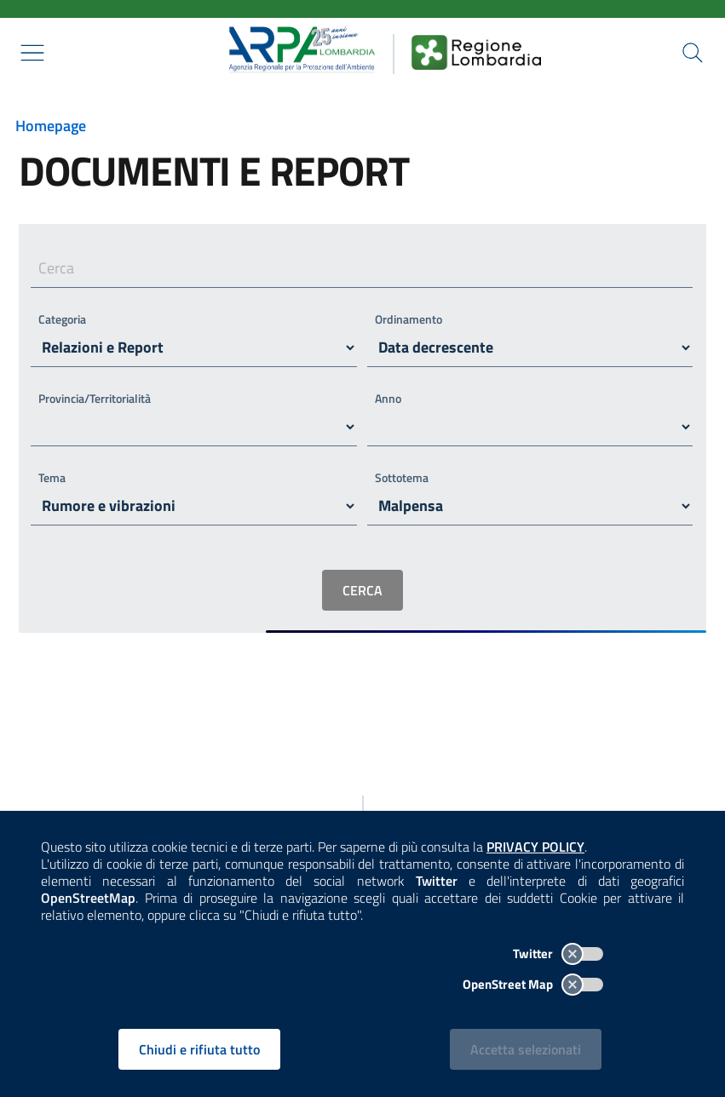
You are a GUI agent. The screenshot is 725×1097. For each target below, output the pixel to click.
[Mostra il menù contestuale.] (32, 52)
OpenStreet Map (533, 984)
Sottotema (402, 477)
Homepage (50, 125)
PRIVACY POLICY (535, 846)
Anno (388, 398)
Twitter (558, 953)
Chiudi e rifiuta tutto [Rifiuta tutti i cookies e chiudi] (199, 1049)
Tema (52, 477)
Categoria (62, 319)
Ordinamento (408, 319)
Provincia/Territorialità (94, 398)
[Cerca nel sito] (693, 53)
